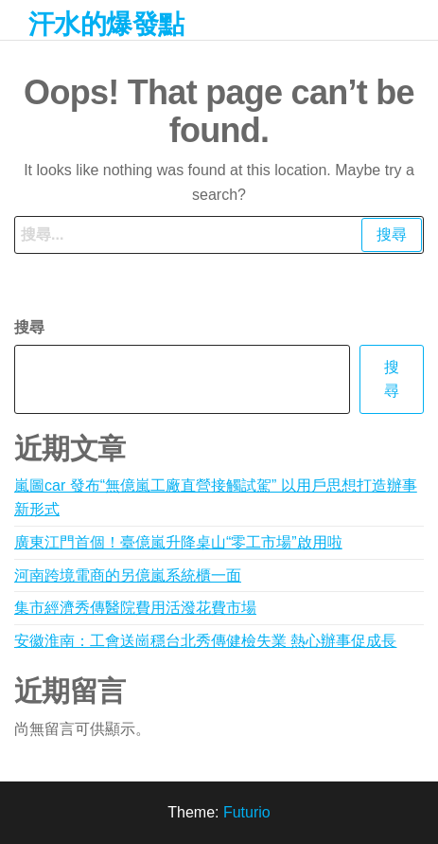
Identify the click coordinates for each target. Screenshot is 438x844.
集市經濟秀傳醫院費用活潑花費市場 (135, 608)
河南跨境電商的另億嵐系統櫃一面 (127, 575)
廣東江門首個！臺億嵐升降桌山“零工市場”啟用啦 (178, 542)
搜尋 (29, 327)
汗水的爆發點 (106, 24)
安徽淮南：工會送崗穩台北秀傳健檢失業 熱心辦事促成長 (205, 641)
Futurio (247, 812)
